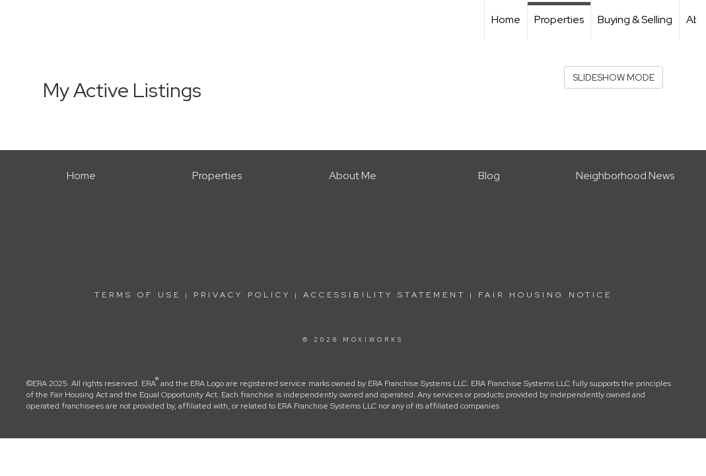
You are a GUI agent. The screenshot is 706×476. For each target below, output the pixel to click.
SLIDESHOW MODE (613, 77)
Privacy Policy (242, 295)
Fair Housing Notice (545, 295)
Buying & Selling (635, 19)
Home (505, 19)
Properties (559, 19)
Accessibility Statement (384, 295)
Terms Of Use (137, 295)
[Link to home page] (17, 20)
